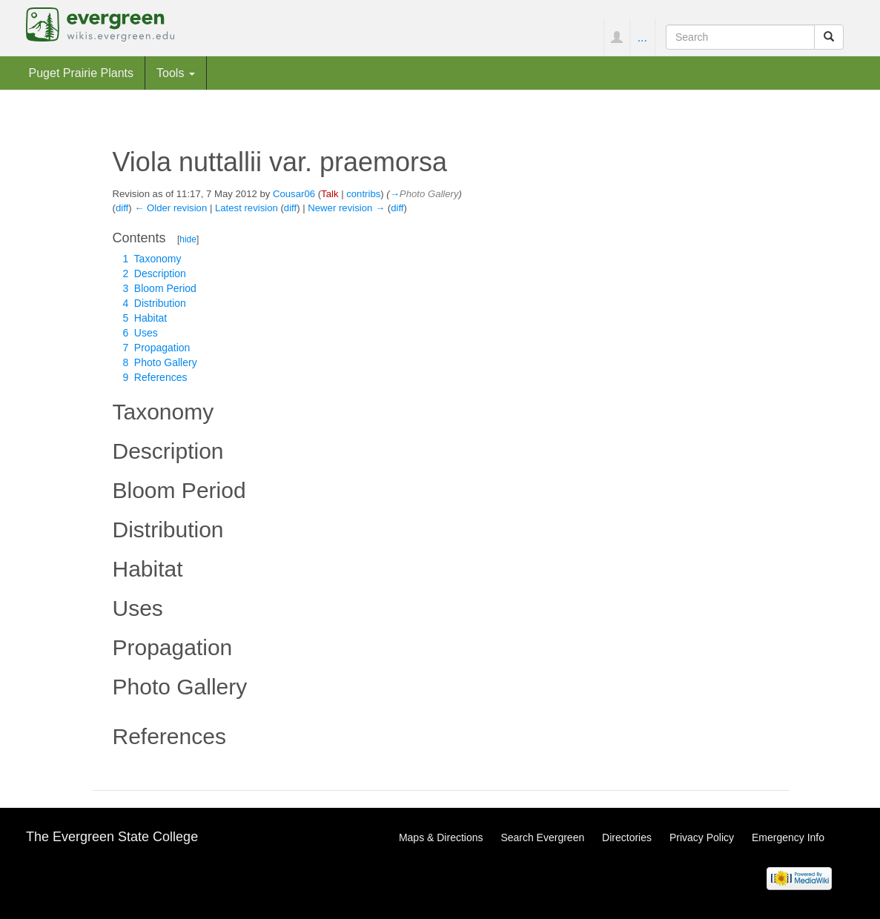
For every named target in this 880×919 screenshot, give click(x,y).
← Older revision (170, 207)
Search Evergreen (542, 837)
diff (122, 207)
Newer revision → (346, 207)
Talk (329, 193)
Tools (175, 72)
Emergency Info (788, 837)
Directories (627, 837)
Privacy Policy (701, 837)
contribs (363, 193)
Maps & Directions (441, 837)
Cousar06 (294, 193)
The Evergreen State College (112, 836)
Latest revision (246, 207)
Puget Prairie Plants (81, 72)
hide (187, 239)
